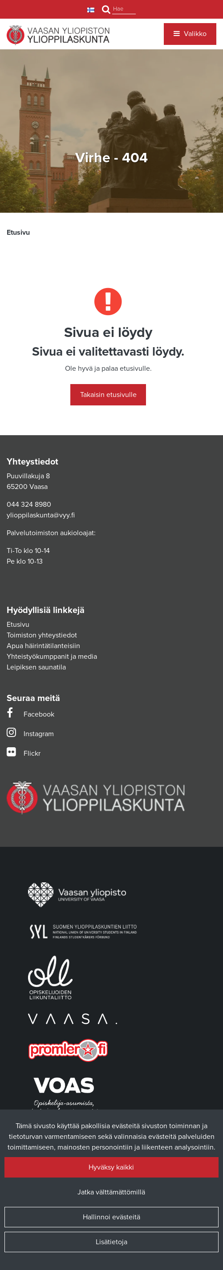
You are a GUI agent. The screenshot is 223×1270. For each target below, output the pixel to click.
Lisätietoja (111, 1242)
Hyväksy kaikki (111, 1167)
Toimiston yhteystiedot (42, 635)
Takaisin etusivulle (108, 394)
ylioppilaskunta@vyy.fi (41, 515)
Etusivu (18, 624)
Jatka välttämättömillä (111, 1192)
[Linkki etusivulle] (58, 35)
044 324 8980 (29, 504)
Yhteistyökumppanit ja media (52, 656)
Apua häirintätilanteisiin (43, 645)
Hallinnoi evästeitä (111, 1217)
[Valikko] (190, 33)
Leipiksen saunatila (36, 667)
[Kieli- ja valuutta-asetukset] (92, 9)
